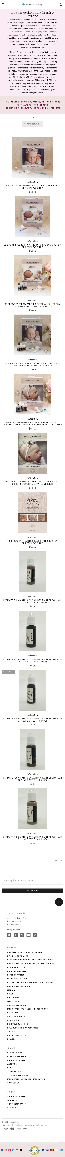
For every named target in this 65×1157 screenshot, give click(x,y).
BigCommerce (41, 1125)
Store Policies (15, 1072)
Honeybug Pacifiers (17, 1024)
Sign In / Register (16, 1060)
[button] (35, 117)
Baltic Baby (13, 1013)
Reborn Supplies (15, 975)
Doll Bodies (13, 998)
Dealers (11, 1039)
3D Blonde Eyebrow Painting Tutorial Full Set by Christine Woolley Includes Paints (33, 364)
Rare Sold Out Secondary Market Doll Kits (30, 960)
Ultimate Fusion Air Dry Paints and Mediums (30, 983)
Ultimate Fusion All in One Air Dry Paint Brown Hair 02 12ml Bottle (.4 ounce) (32, 601)
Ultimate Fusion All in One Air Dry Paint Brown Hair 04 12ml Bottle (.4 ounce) (32, 720)
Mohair (11, 990)
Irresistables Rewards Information (26, 1079)
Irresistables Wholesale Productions (27, 1009)
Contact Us (13, 1083)
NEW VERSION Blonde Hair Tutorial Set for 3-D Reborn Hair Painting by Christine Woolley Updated (32, 424)
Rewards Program (16, 1056)
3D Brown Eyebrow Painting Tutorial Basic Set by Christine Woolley (32, 246)
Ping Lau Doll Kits (17, 971)
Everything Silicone (18, 979)
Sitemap (11, 1108)
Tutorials (12, 1032)
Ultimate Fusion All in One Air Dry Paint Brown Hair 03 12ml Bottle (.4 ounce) (32, 779)
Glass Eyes (13, 1020)
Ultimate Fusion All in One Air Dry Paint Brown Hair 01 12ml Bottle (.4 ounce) (32, 838)
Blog (9, 1068)
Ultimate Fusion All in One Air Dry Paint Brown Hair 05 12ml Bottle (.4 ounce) (32, 660)
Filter (32, 117)
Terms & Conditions (17, 1075)
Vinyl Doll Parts (16, 1017)
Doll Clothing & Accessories (22, 1028)
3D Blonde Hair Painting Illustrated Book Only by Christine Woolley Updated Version (32, 483)
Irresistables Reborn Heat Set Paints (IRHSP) (31, 964)
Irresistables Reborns (19, 986)
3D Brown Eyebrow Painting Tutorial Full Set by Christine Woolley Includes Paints (32, 305)
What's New (13, 1001)
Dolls (10, 994)
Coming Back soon (17, 1005)
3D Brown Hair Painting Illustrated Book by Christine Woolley (32, 542)
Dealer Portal (14, 1053)
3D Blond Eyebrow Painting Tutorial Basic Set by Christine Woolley (32, 187)
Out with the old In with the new (24, 952)
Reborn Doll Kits (16, 967)
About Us (12, 1064)
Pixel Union (19, 1125)
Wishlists (12, 1100)
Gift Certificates (16, 1035)
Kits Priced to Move (17, 956)
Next (59, 860)
